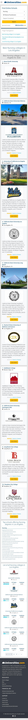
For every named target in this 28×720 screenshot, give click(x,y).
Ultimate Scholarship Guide (8, 691)
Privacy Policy (5, 700)
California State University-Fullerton (14, 101)
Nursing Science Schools (7, 546)
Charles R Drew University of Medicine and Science (11, 326)
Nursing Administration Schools (8, 539)
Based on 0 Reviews (17, 92)
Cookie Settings (5, 704)
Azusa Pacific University (11, 61)
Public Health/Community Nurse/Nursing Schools (12, 557)
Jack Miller (8, 124)
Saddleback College (9, 368)
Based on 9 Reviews (17, 254)
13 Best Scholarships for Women (9, 693)
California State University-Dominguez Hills (11, 406)
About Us (4, 684)
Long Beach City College (11, 447)
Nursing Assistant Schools (7, 533)
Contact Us (4, 698)
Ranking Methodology (7, 686)
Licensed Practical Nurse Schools (9, 531)
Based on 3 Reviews (17, 438)
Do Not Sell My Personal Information (10, 706)
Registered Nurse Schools (7, 530)
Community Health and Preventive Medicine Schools (13, 552)
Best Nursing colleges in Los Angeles (11, 34)
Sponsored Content (6, 25)
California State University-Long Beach (12, 263)
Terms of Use (5, 702)
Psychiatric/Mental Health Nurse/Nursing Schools (12, 555)
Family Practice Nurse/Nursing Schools (10, 538)
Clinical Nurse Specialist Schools (8, 559)
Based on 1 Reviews (17, 513)
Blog (3, 682)
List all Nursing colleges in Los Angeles (11, 41)
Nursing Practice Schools (7, 544)
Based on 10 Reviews (16, 316)
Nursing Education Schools (7, 554)
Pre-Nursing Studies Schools (8, 551)
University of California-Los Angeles (14, 161)
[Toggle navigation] (1, 2)
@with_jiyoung (10, 184)
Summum (8, 288)
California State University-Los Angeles (12, 222)
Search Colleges (5, 680)
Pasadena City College (11, 484)
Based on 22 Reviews (16, 213)
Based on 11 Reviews (16, 153)
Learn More (14, 95)
